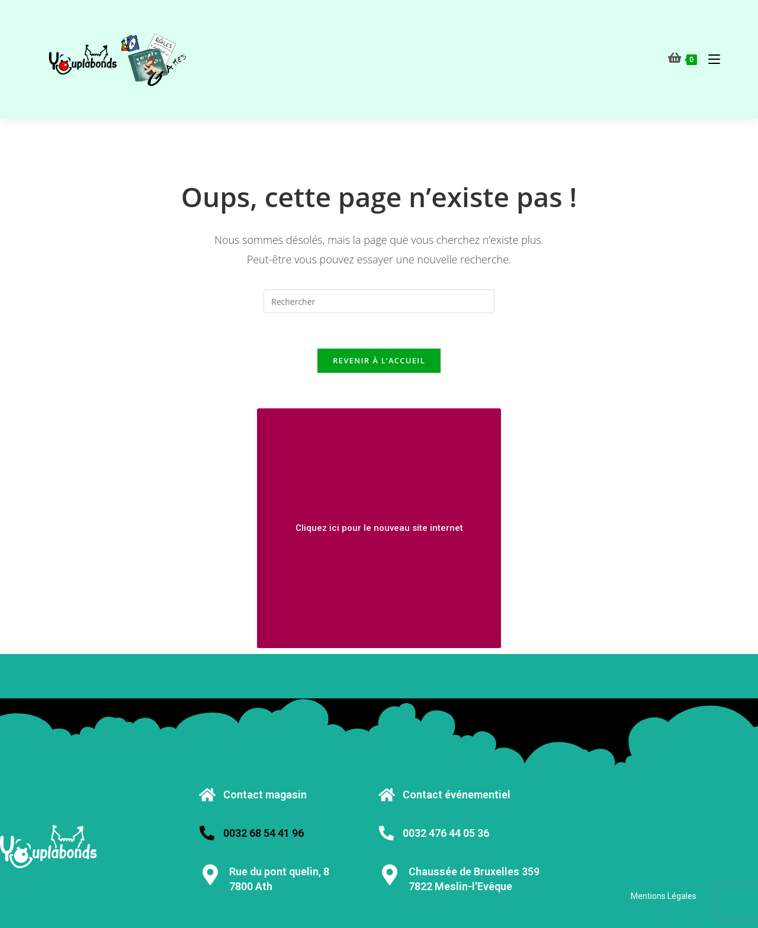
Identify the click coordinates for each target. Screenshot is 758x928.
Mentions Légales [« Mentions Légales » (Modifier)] (663, 896)
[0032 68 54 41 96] (207, 833)
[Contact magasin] (207, 794)
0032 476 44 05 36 (446, 833)
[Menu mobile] (709, 59)
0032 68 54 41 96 (263, 833)
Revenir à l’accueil (379, 360)
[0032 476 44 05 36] (386, 833)
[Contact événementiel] (386, 794)
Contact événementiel (456, 794)
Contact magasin (265, 794)
